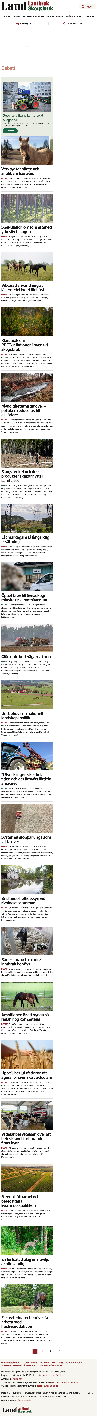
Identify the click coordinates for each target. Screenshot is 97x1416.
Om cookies (31, 1362)
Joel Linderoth (24, 1400)
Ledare (6, 16)
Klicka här (17, 1378)
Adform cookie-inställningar (18, 1365)
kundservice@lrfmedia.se (53, 1375)
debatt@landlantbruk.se (47, 1385)
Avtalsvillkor (48, 1362)
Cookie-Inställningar (50, 1365)
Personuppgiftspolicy (71, 1362)
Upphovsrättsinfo (11, 1362)
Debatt (16, 16)
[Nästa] (83, 17)
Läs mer (10, 130)
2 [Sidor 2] (42, 1351)
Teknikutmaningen (33, 16)
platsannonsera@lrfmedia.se (64, 1382)
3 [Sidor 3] (50, 1351)
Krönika (70, 16)
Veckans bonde (54, 16)
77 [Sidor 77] (59, 1351)
